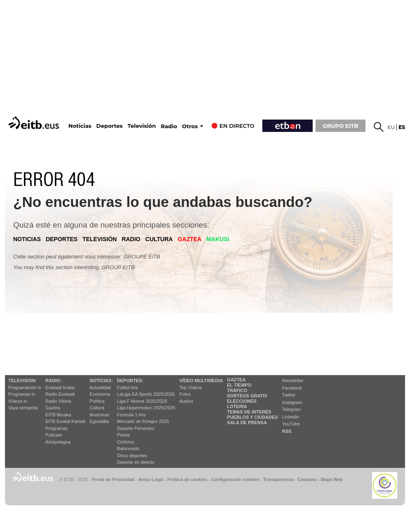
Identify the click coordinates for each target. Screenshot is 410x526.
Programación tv (24, 387)
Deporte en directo (136, 462)
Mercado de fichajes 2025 (143, 421)
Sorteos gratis (247, 395)
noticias (27, 239)
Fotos (185, 394)
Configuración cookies (235, 479)
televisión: (22, 380)
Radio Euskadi (60, 394)
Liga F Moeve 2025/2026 (142, 401)
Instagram (292, 402)
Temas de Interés (249, 411)
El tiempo (239, 385)
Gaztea (52, 407)
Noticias (80, 126)
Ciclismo (125, 441)
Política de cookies (187, 479)
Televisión (141, 126)
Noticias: (101, 380)
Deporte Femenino (136, 428)
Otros (190, 126)
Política (97, 401)
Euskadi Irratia (59, 387)
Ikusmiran (99, 414)
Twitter (288, 394)
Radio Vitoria (58, 401)
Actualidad (100, 387)
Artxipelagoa (58, 441)
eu (391, 127)
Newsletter (293, 380)
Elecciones (242, 401)
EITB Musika (58, 414)
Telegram (291, 409)
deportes (62, 239)
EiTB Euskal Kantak (65, 421)
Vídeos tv (17, 401)
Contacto (307, 479)
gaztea (190, 239)
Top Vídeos (190, 387)
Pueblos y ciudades (252, 417)
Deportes (110, 126)
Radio (169, 126)
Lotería (237, 406)
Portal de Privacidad (113, 479)
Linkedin (290, 416)
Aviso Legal (151, 479)
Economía (100, 394)
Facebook (292, 387)
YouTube (291, 423)
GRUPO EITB (340, 125)
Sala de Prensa (247, 422)
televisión (99, 239)
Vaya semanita (23, 407)
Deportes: (130, 380)
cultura (159, 239)
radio (131, 239)
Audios (186, 401)
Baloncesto (128, 448)
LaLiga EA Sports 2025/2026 (146, 394)
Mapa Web (331, 479)
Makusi (217, 239)
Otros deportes (132, 455)
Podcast (53, 434)
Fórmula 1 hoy (131, 414)
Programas (56, 428)
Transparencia (278, 479)
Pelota (123, 434)
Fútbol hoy (127, 387)
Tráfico (237, 390)
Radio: (53, 380)
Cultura (97, 407)
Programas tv (21, 394)
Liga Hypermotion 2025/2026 (146, 407)
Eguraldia (99, 421)
